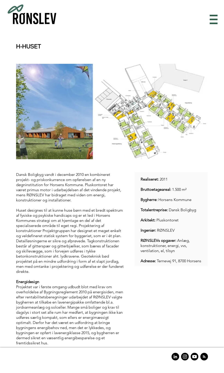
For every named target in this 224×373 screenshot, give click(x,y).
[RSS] (204, 356)
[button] (213, 19)
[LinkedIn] (175, 356)
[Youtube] (194, 356)
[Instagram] (185, 356)
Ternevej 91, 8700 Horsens (179, 261)
